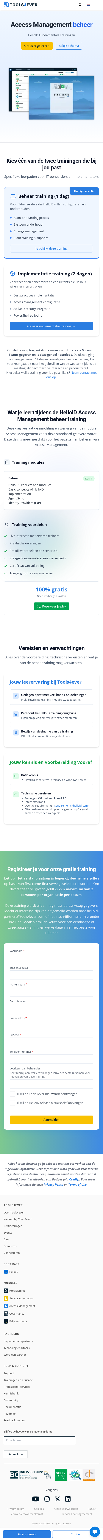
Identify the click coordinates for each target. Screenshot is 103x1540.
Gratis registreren (36, 46)
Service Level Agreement (77, 1514)
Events (8, 1232)
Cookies (39, 1509)
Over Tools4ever (14, 1212)
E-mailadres (18, 1018)
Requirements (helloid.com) (71, 805)
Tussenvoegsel (19, 967)
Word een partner (15, 1354)
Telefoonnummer (22, 1051)
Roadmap (10, 1413)
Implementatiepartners (18, 1341)
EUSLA (92, 1509)
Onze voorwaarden (66, 1509)
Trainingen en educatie (18, 1380)
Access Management (19, 1306)
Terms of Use (77, 1185)
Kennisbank (11, 1393)
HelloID (11, 1272)
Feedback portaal (14, 1420)
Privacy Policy (53, 1185)
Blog (6, 1239)
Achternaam (18, 984)
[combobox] (51, 1008)
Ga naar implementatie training (51, 326)
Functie (15, 1035)
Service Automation (19, 1298)
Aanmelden (51, 1120)
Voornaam (17, 951)
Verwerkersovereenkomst (27, 1514)
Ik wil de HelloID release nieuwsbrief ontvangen (46, 1103)
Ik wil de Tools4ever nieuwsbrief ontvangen (43, 1094)
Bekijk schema (69, 46)
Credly (73, 1179)
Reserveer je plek (51, 606)
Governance (14, 1313)
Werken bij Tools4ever (18, 1219)
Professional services (17, 1387)
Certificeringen (13, 1226)
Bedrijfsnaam (19, 1001)
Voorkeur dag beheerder (25, 1068)
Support (9, 1373)
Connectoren (12, 1253)
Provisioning (14, 1290)
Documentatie (12, 1407)
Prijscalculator (15, 1321)
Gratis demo (27, 1534)
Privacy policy (15, 1509)
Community (11, 1400)
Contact (76, 1534)
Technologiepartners (17, 1348)
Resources (10, 1246)
